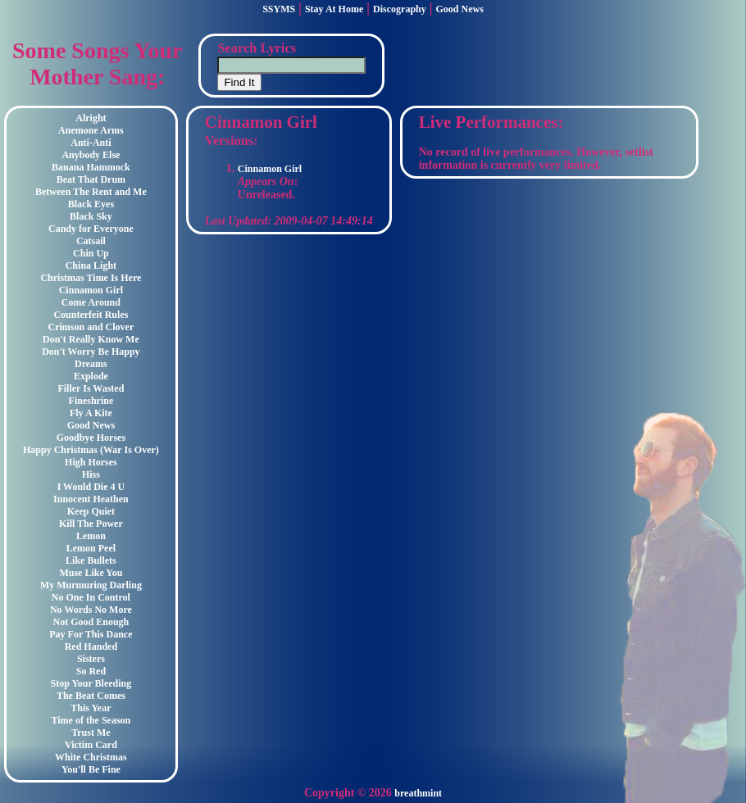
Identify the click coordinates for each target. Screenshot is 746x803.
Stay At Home (334, 9)
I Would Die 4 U (91, 486)
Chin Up (91, 253)
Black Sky (91, 216)
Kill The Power (91, 523)
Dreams (91, 364)
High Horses (91, 462)
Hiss (91, 474)
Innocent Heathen (91, 499)
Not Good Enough (91, 622)
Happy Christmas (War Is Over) (91, 450)
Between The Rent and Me (91, 191)
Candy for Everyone (91, 228)
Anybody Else (90, 155)
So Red (91, 671)
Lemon (91, 536)
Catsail (91, 241)
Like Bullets (91, 560)
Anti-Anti (91, 142)
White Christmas (91, 757)
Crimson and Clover (91, 327)
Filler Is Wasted (90, 388)
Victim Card (91, 745)
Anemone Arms (91, 130)
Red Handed (91, 646)
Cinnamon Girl (91, 290)
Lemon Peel (91, 548)
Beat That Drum (91, 179)
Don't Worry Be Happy (90, 351)
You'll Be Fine (91, 769)
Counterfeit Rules (90, 314)
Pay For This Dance (90, 634)
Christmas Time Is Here (90, 278)
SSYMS (278, 9)
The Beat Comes (91, 695)
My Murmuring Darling (91, 585)
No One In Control (91, 597)
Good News (460, 9)
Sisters (91, 659)
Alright (90, 118)
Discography (399, 9)
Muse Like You (90, 572)
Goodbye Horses (91, 437)
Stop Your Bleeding (91, 683)
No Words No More (91, 609)
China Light (91, 265)
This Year (91, 708)
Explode (91, 376)
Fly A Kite (91, 413)
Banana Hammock (91, 167)
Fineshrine (91, 400)
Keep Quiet (91, 511)
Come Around (91, 302)
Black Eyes (91, 204)
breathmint (418, 793)
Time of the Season (91, 720)
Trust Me (90, 732)
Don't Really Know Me (91, 339)
